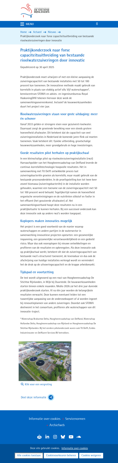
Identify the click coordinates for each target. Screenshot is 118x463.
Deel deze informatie (37, 397)
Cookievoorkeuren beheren (61, 455)
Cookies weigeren (91, 455)
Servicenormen (75, 419)
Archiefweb (57, 425)
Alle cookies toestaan (29, 455)
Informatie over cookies (75, 448)
